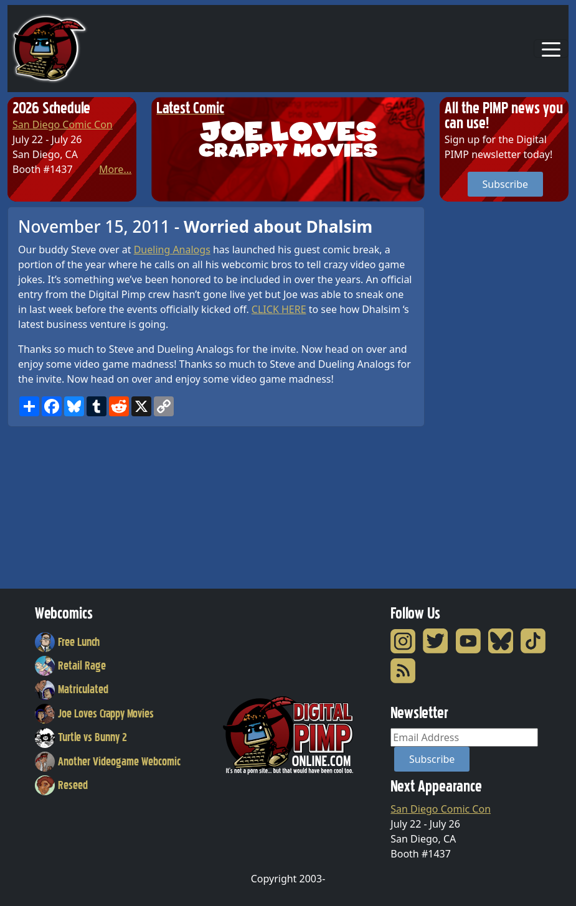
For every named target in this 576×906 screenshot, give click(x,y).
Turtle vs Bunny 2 (81, 737)
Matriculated (71, 689)
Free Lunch (67, 642)
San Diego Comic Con (62, 124)
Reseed (61, 785)
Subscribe (505, 184)
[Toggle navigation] (551, 48)
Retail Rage (70, 666)
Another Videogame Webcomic (108, 761)
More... (115, 169)
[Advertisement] (489, 393)
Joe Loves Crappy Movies (94, 714)
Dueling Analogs (172, 249)
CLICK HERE (279, 309)
